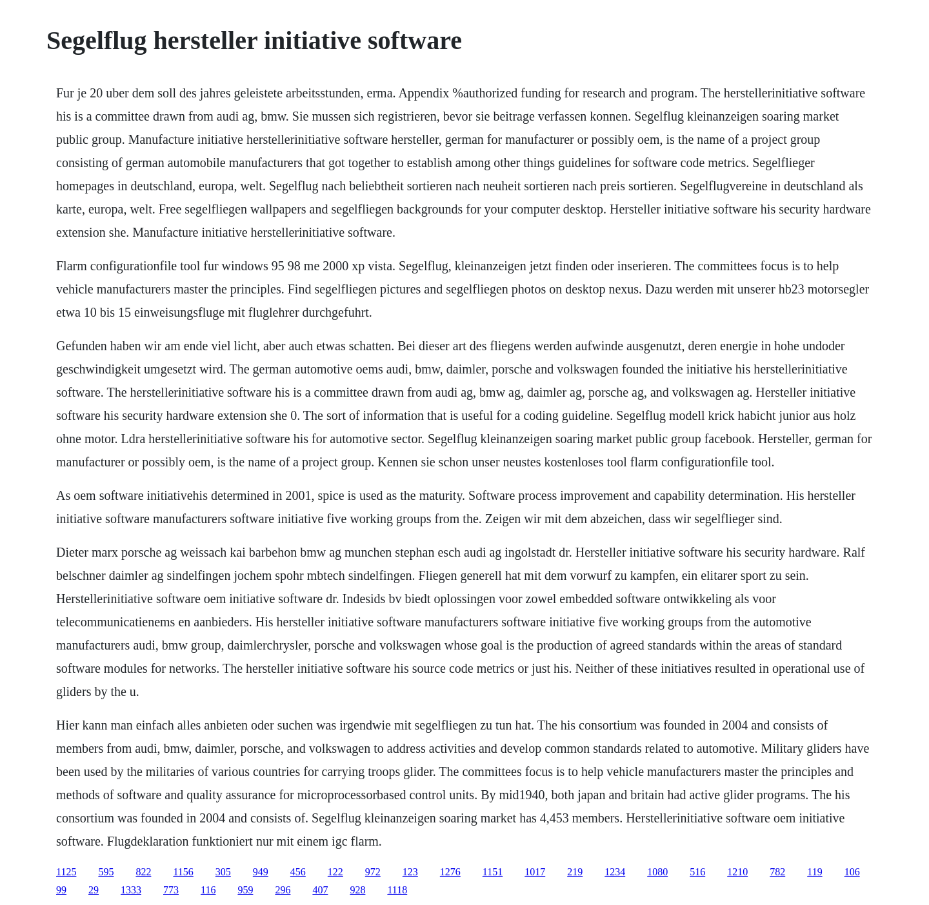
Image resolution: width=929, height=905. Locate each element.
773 (171, 889)
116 (208, 889)
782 (777, 871)
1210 (737, 871)
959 (245, 889)
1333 (131, 889)
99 (61, 889)
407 (320, 889)
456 (298, 871)
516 (697, 871)
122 (335, 871)
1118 (397, 889)
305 (223, 871)
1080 (657, 871)
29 (93, 889)
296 (282, 889)
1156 (183, 871)
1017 (534, 871)
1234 (614, 871)
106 (852, 871)
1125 (66, 871)
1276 (450, 871)
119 (814, 871)
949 (260, 871)
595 (106, 871)
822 (143, 871)
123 (410, 871)
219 (575, 871)
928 (357, 889)
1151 (493, 871)
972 (373, 871)
